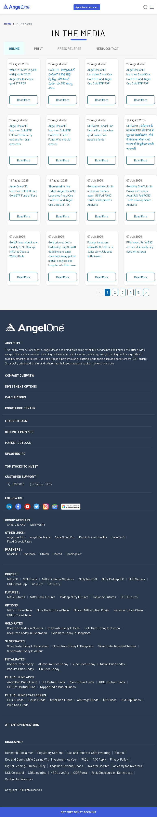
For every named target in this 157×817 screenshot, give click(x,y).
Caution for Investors (19, 779)
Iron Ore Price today (20, 669)
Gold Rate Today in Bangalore (70, 633)
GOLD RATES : (14, 623)
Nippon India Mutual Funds (58, 687)
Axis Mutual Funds (82, 682)
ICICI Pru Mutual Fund (21, 687)
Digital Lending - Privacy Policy (25, 766)
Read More (23, 100)
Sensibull (12, 554)
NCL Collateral (14, 773)
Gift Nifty (54, 584)
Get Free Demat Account (78, 812)
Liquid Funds (36, 700)
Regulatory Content (50, 753)
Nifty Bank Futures (42, 597)
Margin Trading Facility (93, 537)
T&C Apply (99, 759)
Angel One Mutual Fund (22, 682)
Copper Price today (20, 664)
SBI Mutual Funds (53, 682)
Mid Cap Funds (131, 700)
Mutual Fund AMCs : (20, 677)
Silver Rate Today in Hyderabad (27, 646)
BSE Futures (129, 597)
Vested (57, 554)
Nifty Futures (16, 597)
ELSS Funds (15, 700)
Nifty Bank (30, 579)
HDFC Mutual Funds (112, 682)
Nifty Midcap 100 (113, 579)
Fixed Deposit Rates (19, 541)
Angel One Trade (40, 537)
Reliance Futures (104, 597)
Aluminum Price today (53, 664)
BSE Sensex (137, 579)
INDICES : (11, 574)
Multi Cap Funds (17, 705)
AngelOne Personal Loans (66, 766)
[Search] (145, 7)
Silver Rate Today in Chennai (117, 646)
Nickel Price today (112, 664)
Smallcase (29, 554)
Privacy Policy (119, 759)
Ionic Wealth (37, 524)
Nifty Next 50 (88, 579)
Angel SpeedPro (65, 537)
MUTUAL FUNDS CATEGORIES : (26, 695)
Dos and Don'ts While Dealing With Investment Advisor (41, 759)
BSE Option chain (19, 615)
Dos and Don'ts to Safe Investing (88, 753)
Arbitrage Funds (88, 700)
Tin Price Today (49, 669)
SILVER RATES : (15, 641)
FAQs (84, 759)
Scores (119, 753)
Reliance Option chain (128, 610)
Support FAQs (41, 484)
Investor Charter (98, 766)
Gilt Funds (110, 700)
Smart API (118, 537)
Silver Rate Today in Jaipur (25, 651)
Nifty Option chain (19, 610)
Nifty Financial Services (58, 579)
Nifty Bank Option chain (53, 610)
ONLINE (14, 48)
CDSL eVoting (37, 773)
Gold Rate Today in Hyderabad (27, 633)
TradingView (74, 554)
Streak (44, 554)
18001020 (16, 484)
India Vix (37, 584)
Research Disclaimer (19, 753)
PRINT (38, 48)
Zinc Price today (84, 664)
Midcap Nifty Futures (74, 597)
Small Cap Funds (61, 700)
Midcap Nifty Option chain (91, 610)
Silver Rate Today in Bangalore (73, 646)
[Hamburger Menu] (152, 7)
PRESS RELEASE (70, 48)
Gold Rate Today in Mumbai (25, 628)
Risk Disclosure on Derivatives (112, 773)
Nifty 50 (12, 579)
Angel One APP (16, 537)
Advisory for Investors (127, 766)
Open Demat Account (87, 7)
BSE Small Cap (17, 584)
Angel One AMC (16, 524)
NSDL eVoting (60, 773)
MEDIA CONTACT (107, 48)
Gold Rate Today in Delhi (64, 628)
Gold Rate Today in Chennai (102, 628)
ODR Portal (80, 773)
